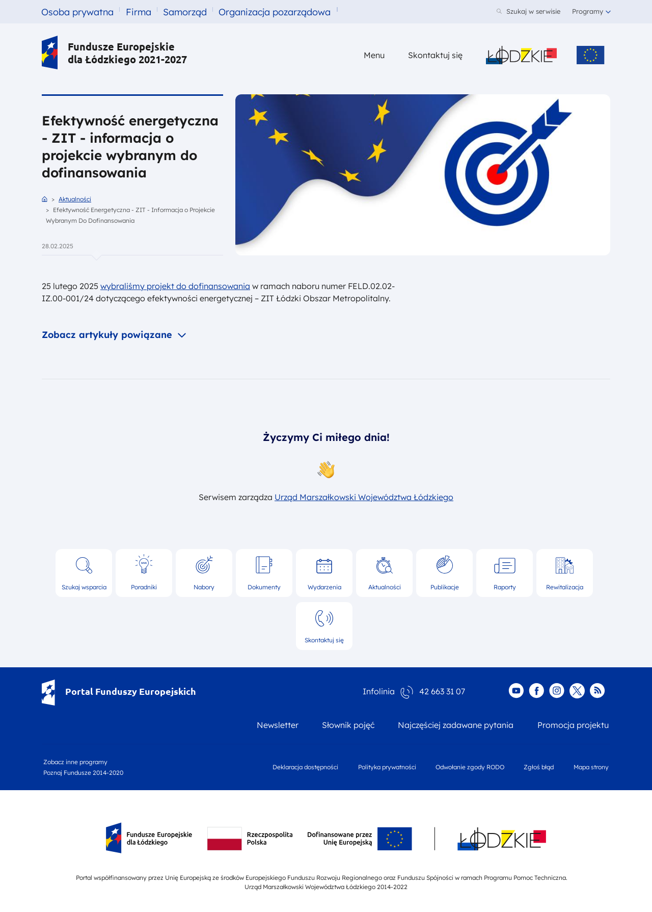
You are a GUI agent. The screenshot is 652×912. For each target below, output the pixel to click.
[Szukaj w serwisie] (528, 12)
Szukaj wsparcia (84, 587)
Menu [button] (374, 55)
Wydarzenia (324, 587)
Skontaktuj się (324, 640)
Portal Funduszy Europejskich (119, 691)
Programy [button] (587, 11)
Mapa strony (591, 767)
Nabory (204, 587)
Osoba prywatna (77, 12)
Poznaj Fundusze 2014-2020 (83, 772)
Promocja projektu (573, 725)
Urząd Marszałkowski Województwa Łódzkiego (364, 497)
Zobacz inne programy (75, 762)
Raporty (505, 587)
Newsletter (277, 725)
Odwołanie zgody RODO (470, 767)
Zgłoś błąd (539, 767)
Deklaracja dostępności (305, 767)
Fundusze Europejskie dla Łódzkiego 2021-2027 (114, 53)
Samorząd (185, 12)
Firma (138, 12)
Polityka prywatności (387, 767)
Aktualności (75, 199)
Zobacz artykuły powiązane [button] (108, 335)
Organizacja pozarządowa (275, 12)
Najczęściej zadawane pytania (455, 725)
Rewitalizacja (564, 587)
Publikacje (444, 587)
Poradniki (144, 587)
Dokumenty (264, 587)
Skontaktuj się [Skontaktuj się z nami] (435, 55)
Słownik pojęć (348, 725)
